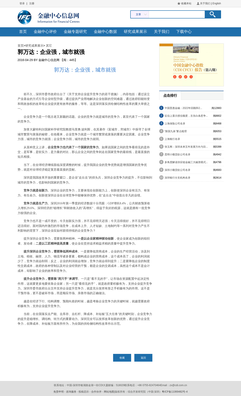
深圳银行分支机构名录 (177, 177)
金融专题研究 (75, 31)
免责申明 (58, 391)
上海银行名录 (172, 139)
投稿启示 (84, 391)
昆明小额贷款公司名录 (177, 154)
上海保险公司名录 (175, 123)
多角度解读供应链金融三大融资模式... (186, 162)
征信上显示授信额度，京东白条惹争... (186, 115)
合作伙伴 (96, 391)
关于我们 (205, 3)
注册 (31, 3)
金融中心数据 (105, 31)
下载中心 (184, 31)
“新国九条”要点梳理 (176, 131)
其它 (49, 45)
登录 (22, 3)
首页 (23, 31)
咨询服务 (71, 391)
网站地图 (109, 391)
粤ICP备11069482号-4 (175, 391)
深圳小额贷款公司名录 (177, 169)
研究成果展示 (135, 31)
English (216, 3)
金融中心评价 (45, 31)
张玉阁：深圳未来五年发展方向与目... (186, 146)
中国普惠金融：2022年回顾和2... (183, 108)
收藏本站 (186, 3)
